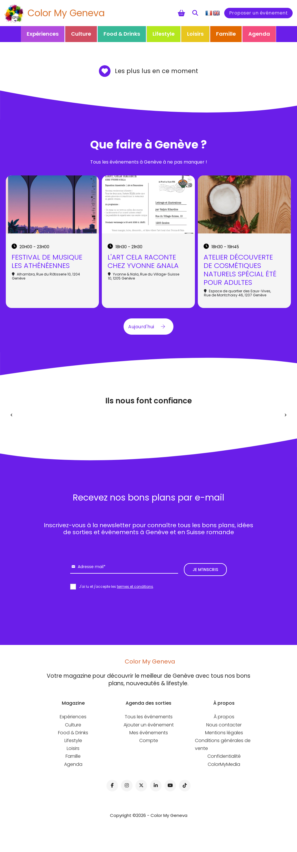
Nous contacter (224, 725)
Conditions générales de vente (223, 744)
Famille (226, 33)
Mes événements (148, 732)
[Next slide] (285, 415)
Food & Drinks (122, 33)
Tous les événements (149, 716)
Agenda (259, 33)
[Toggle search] (195, 13)
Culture (81, 33)
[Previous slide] (12, 415)
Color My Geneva (66, 12)
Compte (148, 740)
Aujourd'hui (148, 326)
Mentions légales (224, 732)
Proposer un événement (258, 13)
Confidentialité (224, 756)
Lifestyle (164, 33)
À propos (224, 716)
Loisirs (195, 33)
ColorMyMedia (224, 764)
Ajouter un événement (149, 725)
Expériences (43, 33)
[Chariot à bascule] (181, 13)
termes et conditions (135, 586)
